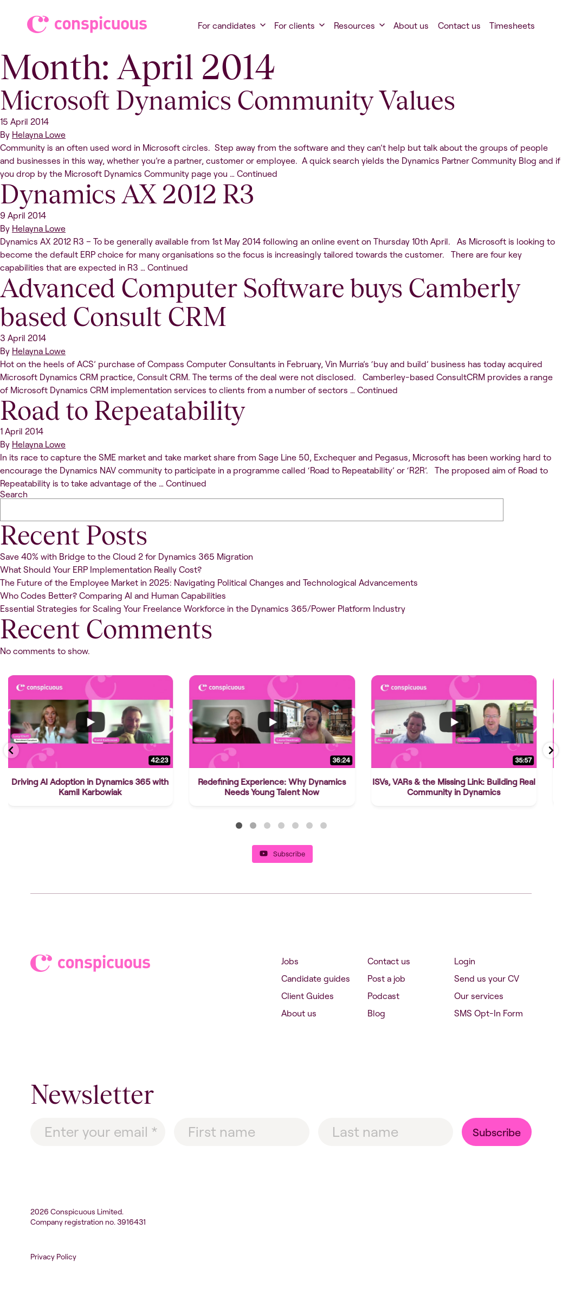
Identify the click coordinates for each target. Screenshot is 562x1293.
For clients (294, 25)
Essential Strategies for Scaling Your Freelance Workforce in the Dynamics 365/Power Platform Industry (202, 608)
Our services (478, 995)
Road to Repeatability (122, 410)
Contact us (459, 25)
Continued (257, 173)
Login (464, 961)
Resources (354, 25)
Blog (376, 1013)
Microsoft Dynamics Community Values (227, 100)
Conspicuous (76, 24)
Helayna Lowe (39, 134)
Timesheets (512, 25)
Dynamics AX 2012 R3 (127, 194)
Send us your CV (486, 978)
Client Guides (307, 995)
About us (411, 25)
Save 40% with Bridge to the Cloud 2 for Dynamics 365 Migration (126, 556)
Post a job (386, 978)
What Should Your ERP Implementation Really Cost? (101, 569)
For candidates (227, 25)
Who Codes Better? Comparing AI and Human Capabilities (113, 595)
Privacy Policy (53, 1257)
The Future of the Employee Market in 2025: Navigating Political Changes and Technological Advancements (209, 582)
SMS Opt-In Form (488, 1013)
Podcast (383, 995)
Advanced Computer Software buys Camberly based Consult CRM (260, 302)
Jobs (290, 961)
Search (14, 494)
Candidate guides (315, 978)
